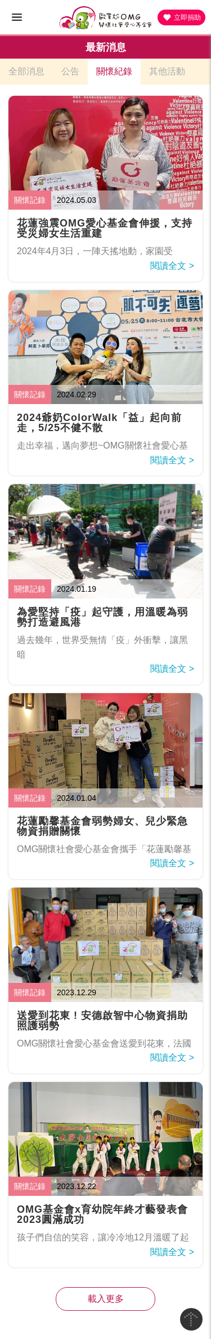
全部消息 (26, 71)
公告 (70, 71)
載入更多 (106, 1298)
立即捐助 (181, 17)
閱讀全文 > (172, 266)
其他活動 (167, 71)
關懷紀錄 (114, 71)
